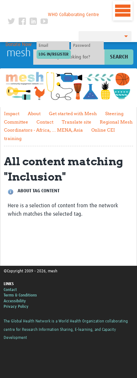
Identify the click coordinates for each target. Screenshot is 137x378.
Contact (45, 122)
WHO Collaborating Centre (73, 14)
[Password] (87, 45)
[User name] (53, 45)
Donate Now (18, 44)
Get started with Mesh (73, 113)
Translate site (76, 122)
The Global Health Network (53, 7)
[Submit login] (54, 54)
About (34, 113)
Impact (11, 113)
